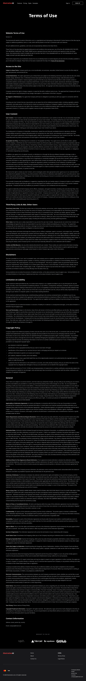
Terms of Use (61, 656)
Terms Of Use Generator (58, 61)
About (32, 656)
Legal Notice (61, 659)
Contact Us (33, 659)
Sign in (68, 3)
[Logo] (9, 3)
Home (32, 653)
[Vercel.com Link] (36, 641)
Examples (35, 3)
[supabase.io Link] (49, 641)
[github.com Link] (61, 641)
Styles (30, 3)
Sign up (77, 3)
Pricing (25, 3)
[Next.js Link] (21, 641)
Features (19, 3)
